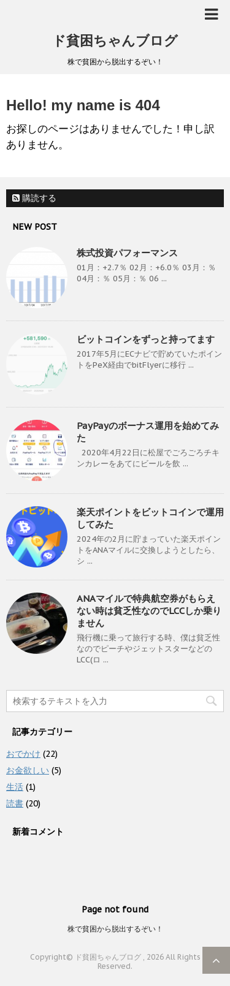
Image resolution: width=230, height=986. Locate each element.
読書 (14, 803)
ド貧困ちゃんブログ (115, 40)
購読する (34, 197)
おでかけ (23, 753)
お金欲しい (27, 770)
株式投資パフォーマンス (127, 253)
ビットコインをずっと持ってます (146, 339)
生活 (14, 786)
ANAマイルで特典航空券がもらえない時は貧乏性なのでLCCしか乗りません (149, 611)
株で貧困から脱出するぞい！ (115, 928)
